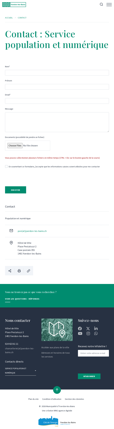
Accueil (9, 17)
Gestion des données (74, 399)
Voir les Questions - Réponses (22, 299)
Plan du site (33, 399)
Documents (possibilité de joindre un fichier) (24, 137)
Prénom (8, 80)
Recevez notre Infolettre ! (92, 346)
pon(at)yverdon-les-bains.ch (32, 231)
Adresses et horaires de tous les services (55, 354)
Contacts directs (14, 361)
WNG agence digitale (63, 410)
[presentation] (30, 177)
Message (9, 108)
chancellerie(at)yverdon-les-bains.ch (19, 350)
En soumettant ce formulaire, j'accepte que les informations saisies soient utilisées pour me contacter (52, 166)
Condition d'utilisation (51, 399)
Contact (22, 17)
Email (8, 94)
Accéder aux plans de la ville (55, 347)
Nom (7, 66)
